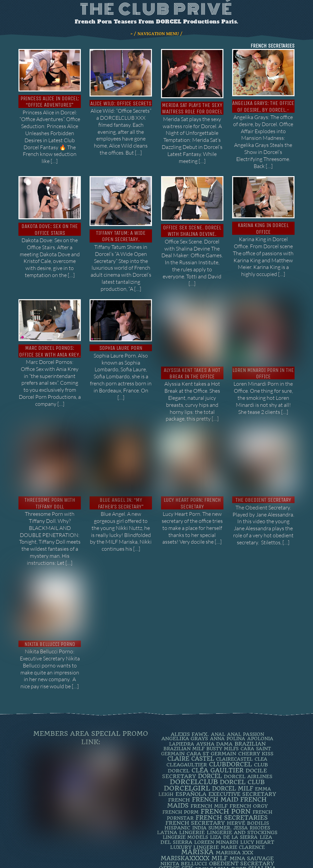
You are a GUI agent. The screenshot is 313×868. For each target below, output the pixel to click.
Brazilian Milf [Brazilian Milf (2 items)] (183, 690)
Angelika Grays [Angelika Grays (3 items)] (184, 680)
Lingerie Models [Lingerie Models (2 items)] (185, 778)
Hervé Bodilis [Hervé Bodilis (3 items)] (248, 764)
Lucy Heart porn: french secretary (192, 466)
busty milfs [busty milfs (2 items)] (222, 690)
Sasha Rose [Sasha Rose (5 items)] (228, 810)
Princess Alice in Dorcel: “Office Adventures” (49, 101)
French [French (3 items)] (179, 741)
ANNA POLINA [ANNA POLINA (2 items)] (227, 680)
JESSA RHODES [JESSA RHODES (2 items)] (251, 769)
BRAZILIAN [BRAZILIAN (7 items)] (250, 685)
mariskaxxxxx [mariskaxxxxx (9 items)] (185, 799)
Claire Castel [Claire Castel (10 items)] (190, 700)
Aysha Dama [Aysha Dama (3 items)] (214, 685)
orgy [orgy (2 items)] (201, 810)
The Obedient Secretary (263, 463)
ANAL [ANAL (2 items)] (218, 675)
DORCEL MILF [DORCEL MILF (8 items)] (232, 729)
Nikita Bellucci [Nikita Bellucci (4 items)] (183, 805)
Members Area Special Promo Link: (90, 679)
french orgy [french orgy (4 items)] (248, 747)
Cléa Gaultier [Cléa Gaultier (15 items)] (218, 711)
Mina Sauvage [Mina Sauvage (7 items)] (251, 800)
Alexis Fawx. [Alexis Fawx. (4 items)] (190, 675)
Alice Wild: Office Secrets (120, 103)
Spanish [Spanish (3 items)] (238, 816)
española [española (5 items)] (190, 735)
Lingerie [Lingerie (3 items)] (192, 774)
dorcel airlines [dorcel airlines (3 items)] (248, 718)
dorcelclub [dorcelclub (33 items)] (194, 723)
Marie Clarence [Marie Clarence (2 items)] (243, 788)
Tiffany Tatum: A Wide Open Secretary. (121, 236)
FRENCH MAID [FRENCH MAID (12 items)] (215, 741)
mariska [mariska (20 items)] (197, 793)
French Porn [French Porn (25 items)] (226, 753)
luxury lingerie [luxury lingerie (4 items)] (194, 788)
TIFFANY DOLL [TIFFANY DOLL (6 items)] (182, 826)
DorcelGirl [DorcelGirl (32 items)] (187, 730)
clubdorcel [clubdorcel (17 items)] (230, 705)
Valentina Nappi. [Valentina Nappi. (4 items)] (209, 831)
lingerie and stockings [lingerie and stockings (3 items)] (242, 774)
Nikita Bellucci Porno (49, 585)
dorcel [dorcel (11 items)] (210, 717)
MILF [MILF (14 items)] (219, 799)
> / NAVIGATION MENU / (156, 34)
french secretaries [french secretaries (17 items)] (232, 758)
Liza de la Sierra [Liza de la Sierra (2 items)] (234, 778)
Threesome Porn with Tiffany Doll (49, 466)
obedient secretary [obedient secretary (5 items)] (241, 805)
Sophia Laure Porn (120, 347)
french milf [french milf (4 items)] (209, 747)
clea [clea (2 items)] (261, 700)
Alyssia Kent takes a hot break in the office (192, 357)
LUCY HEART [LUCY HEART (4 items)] (257, 783)
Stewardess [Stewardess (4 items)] (214, 821)
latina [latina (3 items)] (167, 774)
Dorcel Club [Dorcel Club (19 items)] (242, 723)
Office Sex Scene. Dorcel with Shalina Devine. (192, 230)
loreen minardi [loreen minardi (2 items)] (216, 783)
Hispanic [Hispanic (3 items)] (177, 769)
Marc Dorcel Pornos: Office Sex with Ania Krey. (50, 351)
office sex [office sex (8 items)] (176, 810)
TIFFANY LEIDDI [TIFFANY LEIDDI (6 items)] (228, 826)
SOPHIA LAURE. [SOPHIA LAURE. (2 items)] (205, 815)
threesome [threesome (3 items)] (250, 821)
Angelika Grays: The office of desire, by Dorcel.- (263, 106)
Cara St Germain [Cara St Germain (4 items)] (211, 695)
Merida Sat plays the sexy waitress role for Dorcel (192, 108)
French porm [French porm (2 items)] (180, 753)
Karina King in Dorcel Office (263, 228)
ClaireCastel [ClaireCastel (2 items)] (234, 700)
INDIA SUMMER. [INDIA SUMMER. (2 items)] (211, 769)
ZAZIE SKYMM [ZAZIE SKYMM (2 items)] (254, 830)
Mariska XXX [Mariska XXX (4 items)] (234, 794)
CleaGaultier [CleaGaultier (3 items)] (186, 706)
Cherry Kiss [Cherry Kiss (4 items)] (255, 695)
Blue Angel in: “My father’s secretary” (121, 466)
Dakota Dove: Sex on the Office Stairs (49, 229)
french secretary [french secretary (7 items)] (195, 764)
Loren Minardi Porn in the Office (263, 352)
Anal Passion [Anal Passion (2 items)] (245, 675)
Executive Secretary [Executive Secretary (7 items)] (242, 735)
